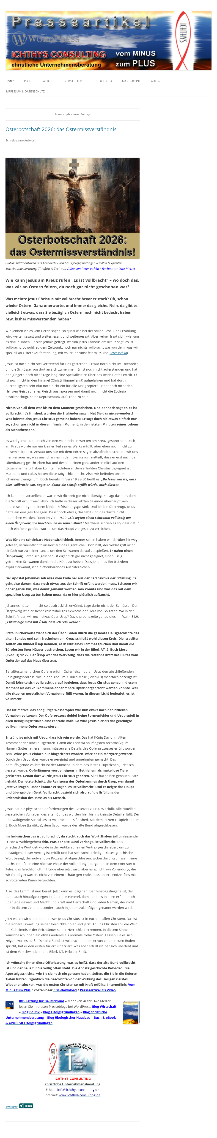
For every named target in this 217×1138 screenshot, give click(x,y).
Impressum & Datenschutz (25, 91)
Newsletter (73, 81)
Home (9, 81)
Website (48, 81)
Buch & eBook (102, 81)
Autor (155, 81)
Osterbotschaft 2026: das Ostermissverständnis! (61, 129)
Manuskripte (131, 81)
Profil (28, 81)
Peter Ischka (118, 353)
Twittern (11, 1107)
